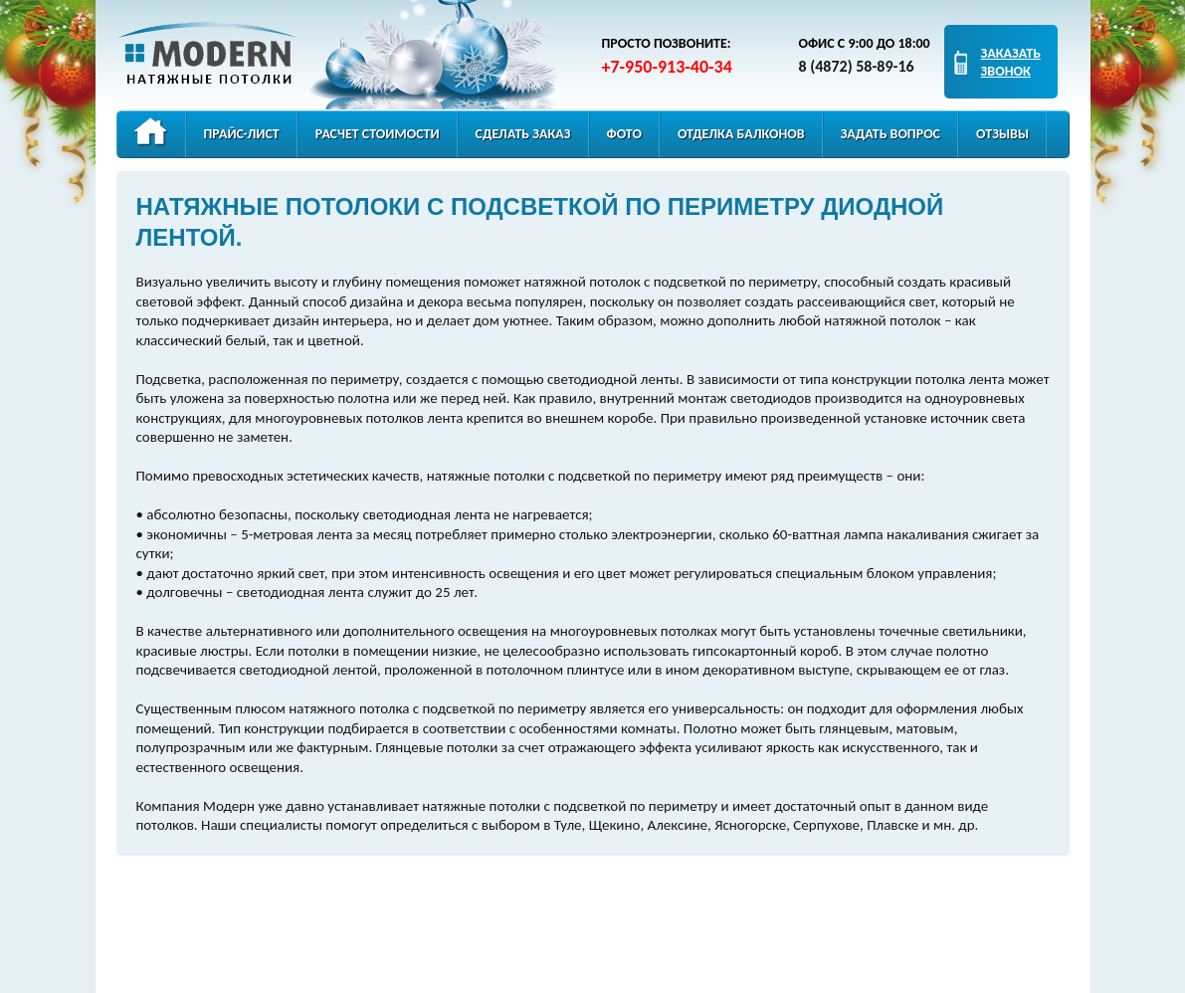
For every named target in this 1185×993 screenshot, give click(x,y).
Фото (624, 133)
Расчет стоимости (377, 133)
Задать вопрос (890, 133)
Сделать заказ (523, 133)
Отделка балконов (741, 133)
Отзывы (1002, 133)
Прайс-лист (242, 133)
